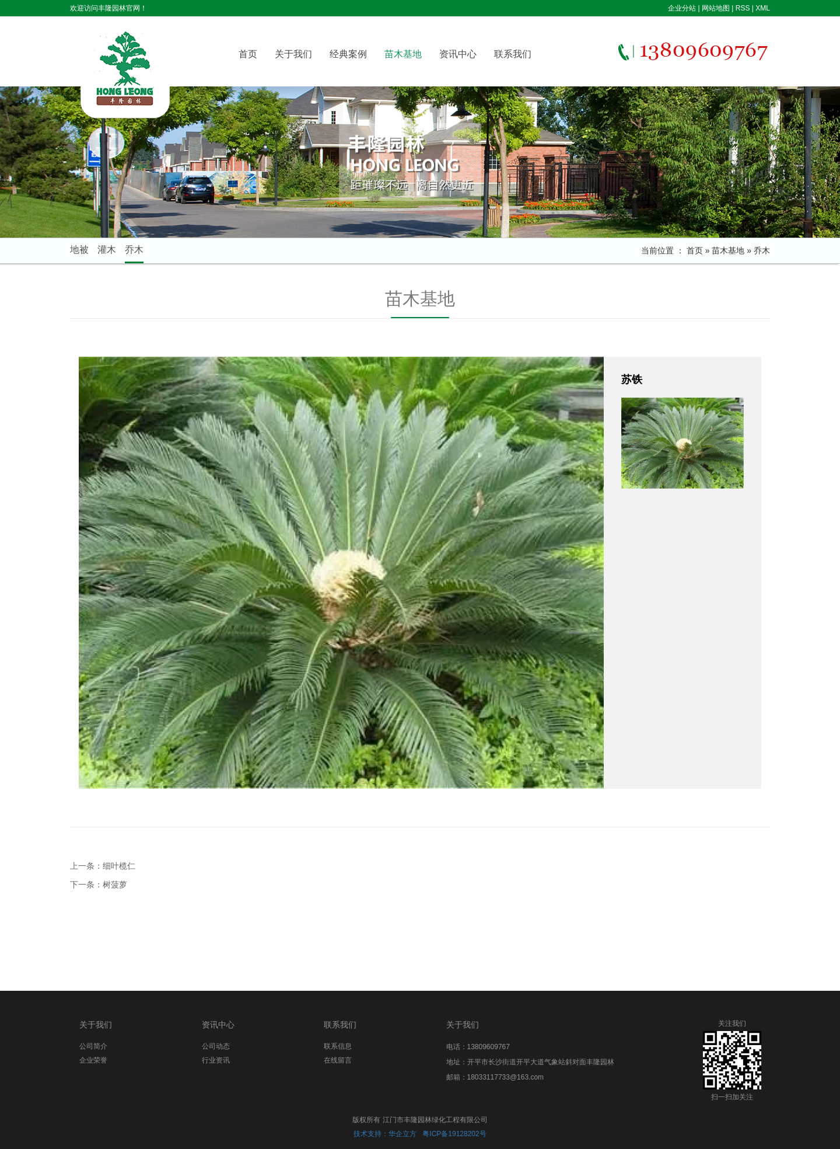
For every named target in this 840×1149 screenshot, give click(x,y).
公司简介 (93, 1046)
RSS (743, 8)
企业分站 (682, 8)
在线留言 (338, 1060)
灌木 (106, 250)
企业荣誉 (93, 1060)
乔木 (134, 250)
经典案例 (348, 54)
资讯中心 (458, 54)
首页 (248, 54)
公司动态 (216, 1046)
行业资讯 (216, 1060)
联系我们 (512, 54)
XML (762, 8)
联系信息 (338, 1046)
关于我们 (293, 54)
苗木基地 (403, 54)
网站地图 (716, 8)
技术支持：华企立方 (385, 1134)
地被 (79, 250)
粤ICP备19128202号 (454, 1134)
